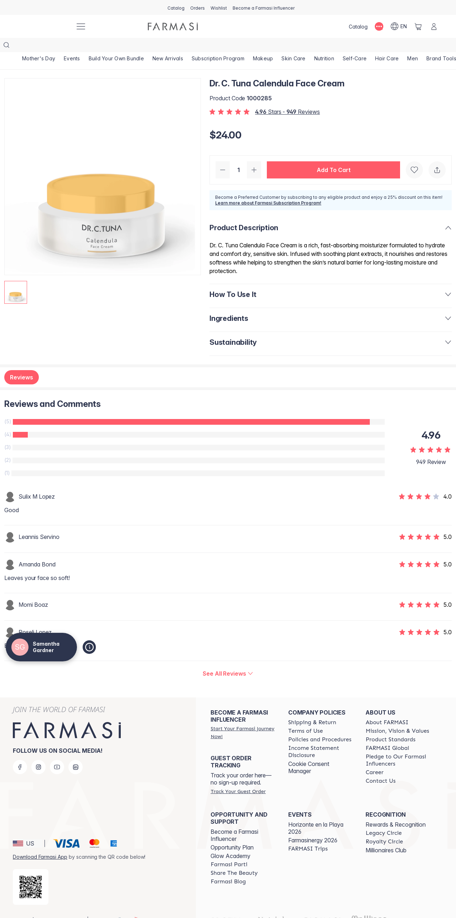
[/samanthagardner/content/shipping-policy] (312, 708)
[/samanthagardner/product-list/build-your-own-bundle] (116, 46)
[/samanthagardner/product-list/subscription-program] (218, 46)
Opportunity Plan (232, 833)
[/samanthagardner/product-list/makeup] (263, 46)
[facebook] (20, 753)
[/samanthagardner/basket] (418, 26)
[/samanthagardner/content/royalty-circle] (384, 827)
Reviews (21, 363)
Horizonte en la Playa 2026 (315, 814)
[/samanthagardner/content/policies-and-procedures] (319, 725)
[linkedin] (75, 753)
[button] (333, 155)
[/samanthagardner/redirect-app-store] (30, 873)
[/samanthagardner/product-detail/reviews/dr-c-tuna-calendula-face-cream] (228, 659)
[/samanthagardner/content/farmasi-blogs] (228, 867)
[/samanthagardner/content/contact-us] (380, 766)
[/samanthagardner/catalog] (176, 7)
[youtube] (57, 753)
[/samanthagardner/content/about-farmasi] (387, 708)
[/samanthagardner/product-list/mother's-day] (38, 46)
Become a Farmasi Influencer (234, 821)
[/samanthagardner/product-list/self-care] (354, 46)
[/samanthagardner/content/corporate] (387, 733)
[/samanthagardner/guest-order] (238, 777)
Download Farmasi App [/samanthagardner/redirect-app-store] (40, 842)
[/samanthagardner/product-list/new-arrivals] (167, 46)
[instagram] (38, 753)
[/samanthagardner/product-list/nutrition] (324, 46)
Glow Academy (230, 841)
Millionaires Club (386, 835)
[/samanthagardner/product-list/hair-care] (387, 46)
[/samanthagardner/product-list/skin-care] (293, 46)
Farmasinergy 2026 (312, 825)
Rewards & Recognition (396, 810)
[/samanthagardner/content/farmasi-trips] (308, 834)
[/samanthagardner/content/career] (374, 758)
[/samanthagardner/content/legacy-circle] (383, 818)
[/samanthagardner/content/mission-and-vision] (397, 716)
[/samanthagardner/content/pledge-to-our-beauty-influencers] (398, 746)
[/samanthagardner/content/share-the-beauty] (234, 858)
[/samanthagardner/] (43, 26)
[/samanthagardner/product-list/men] (412, 46)
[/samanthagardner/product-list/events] (71, 46)
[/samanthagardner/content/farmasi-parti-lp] (229, 850)
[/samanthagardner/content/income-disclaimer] (320, 737)
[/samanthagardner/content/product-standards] (390, 725)
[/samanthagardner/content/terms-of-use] (305, 716)
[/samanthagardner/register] (197, 7)
